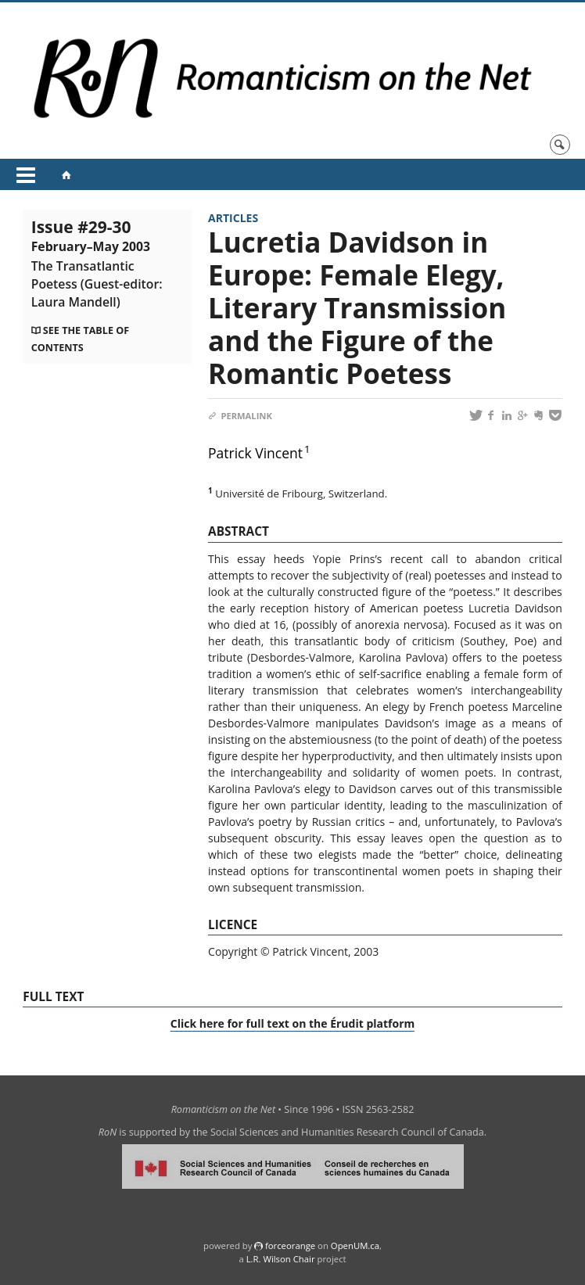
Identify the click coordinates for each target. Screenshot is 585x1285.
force (290, 1245)
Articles (233, 217)
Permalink (240, 416)
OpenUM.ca (355, 1245)
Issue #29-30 (97, 263)
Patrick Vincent (255, 452)
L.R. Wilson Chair (280, 1259)
